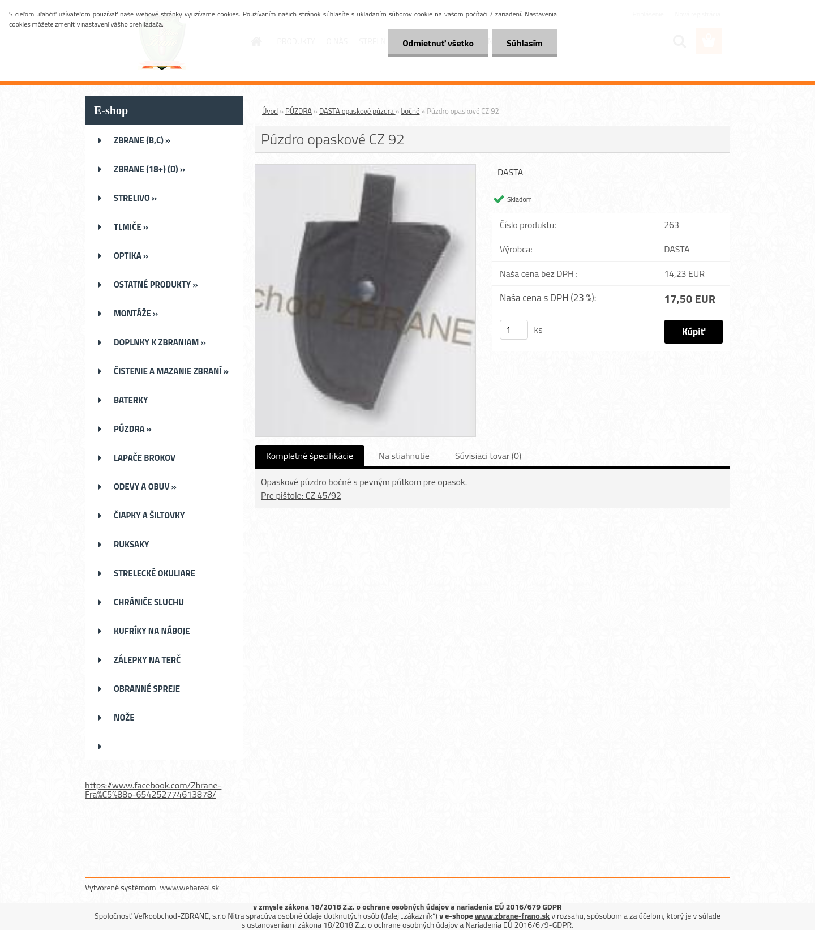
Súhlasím (525, 43)
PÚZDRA (298, 111)
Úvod (270, 111)
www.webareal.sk (190, 887)
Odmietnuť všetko (438, 43)
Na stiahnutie (404, 455)
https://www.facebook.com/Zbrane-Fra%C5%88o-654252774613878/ (153, 789)
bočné (410, 111)
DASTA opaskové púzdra (357, 111)
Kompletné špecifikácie (309, 455)
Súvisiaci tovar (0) (488, 455)
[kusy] (514, 330)
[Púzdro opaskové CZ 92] (365, 169)
